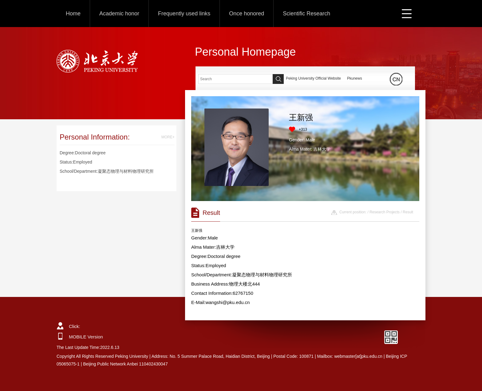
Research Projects (384, 212)
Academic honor (119, 13)
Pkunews (354, 78)
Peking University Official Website (313, 78)
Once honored (246, 13)
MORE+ (168, 137)
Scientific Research (306, 13)
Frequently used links (184, 13)
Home (73, 13)
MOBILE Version (86, 336)
